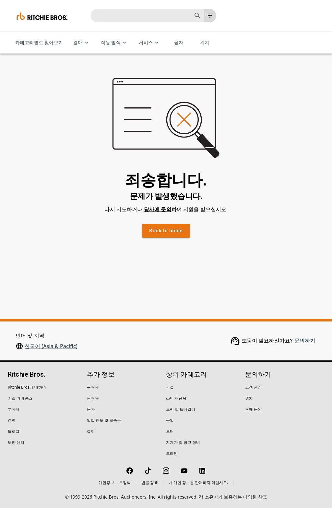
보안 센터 (16, 442)
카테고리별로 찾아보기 (39, 43)
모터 (170, 431)
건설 (170, 387)
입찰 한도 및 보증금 (104, 420)
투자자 (13, 409)
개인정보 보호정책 (115, 482)
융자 (178, 43)
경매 (82, 43)
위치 (204, 43)
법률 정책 (149, 482)
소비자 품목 (176, 398)
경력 (12, 420)
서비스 (149, 43)
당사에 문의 (158, 209)
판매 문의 (253, 409)
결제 (91, 431)
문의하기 (304, 341)
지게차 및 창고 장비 (183, 442)
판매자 (93, 398)
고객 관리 (253, 387)
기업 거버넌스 (20, 398)
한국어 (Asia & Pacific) (51, 346)
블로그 (13, 431)
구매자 (93, 387)
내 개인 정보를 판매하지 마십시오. (198, 482)
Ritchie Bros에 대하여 (27, 387)
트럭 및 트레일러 (180, 409)
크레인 (172, 453)
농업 (170, 420)
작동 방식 (114, 43)
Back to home (166, 230)
